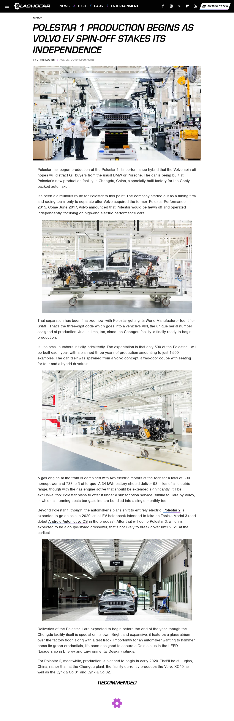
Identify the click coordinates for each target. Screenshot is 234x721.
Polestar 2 (171, 510)
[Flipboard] (187, 6)
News (65, 6)
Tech (81, 6)
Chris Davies (46, 59)
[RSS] (196, 6)
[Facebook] (163, 6)
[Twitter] (179, 6)
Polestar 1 (181, 346)
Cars (98, 6)
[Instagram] (171, 6)
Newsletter (215, 6)
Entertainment (125, 6)
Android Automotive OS (68, 521)
